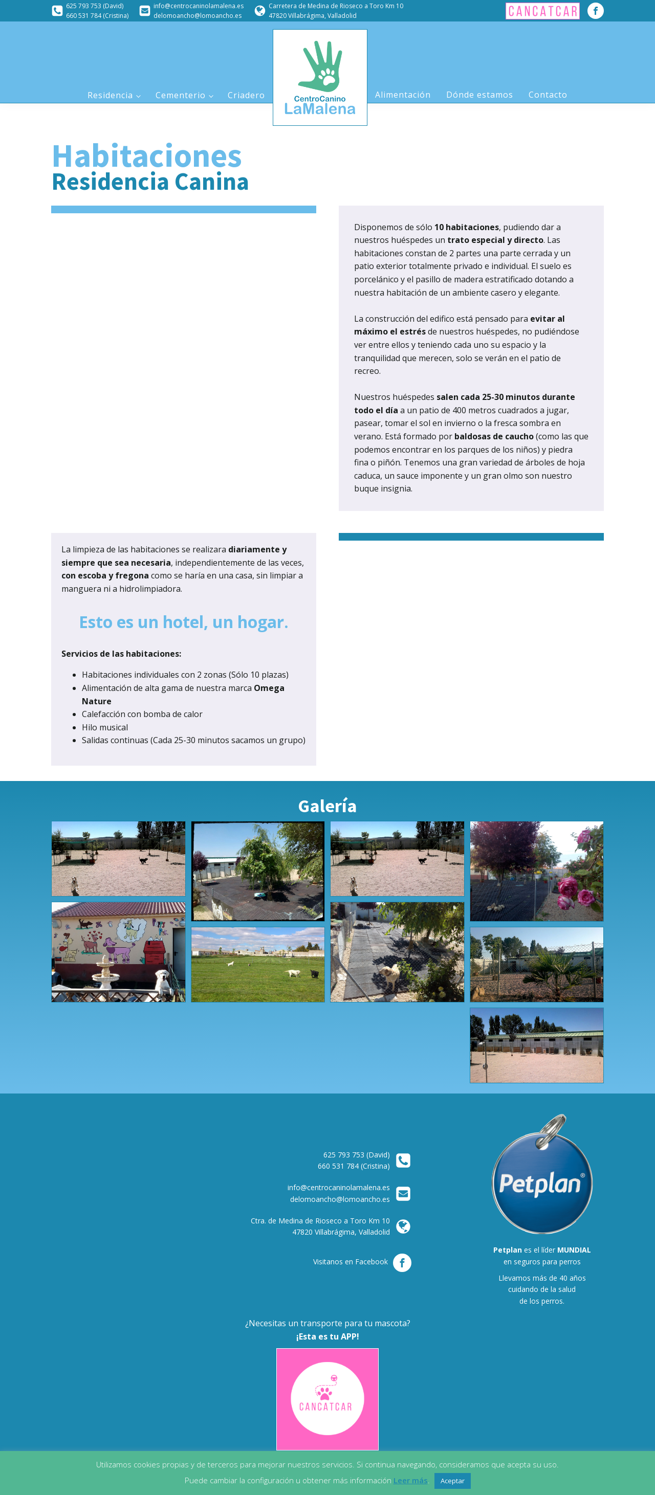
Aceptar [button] (453, 1480)
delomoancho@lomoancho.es (198, 15)
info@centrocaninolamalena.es (199, 6)
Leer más (411, 1480)
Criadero (246, 95)
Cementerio (181, 95)
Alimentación (403, 94)
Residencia (110, 95)
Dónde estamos (479, 94)
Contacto (548, 94)
